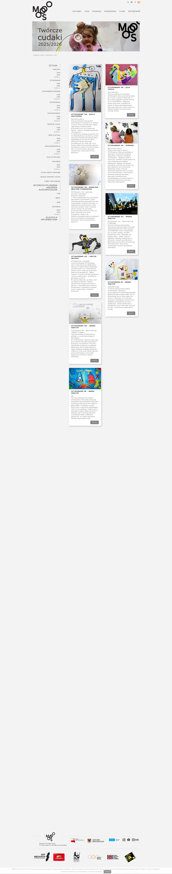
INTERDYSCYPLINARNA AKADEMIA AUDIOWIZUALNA (45, 187)
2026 (58, 73)
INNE (58, 202)
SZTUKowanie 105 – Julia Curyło (119, 88)
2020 (58, 210)
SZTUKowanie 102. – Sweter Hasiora (83, 257)
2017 (55, 55)
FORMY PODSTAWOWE (52, 181)
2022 (58, 165)
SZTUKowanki (55, 102)
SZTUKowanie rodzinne (51, 91)
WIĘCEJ (94, 157)
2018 (58, 167)
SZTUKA (42, 55)
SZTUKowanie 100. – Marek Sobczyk (83, 327)
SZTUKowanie (49, 55)
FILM (58, 193)
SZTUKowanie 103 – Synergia (121, 145)
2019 (58, 212)
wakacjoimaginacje (52, 146)
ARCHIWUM (56, 161)
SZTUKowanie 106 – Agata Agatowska (83, 115)
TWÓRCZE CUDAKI (53, 124)
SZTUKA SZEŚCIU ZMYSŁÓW (50, 172)
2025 (58, 75)
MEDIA (58, 198)
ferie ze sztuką (54, 135)
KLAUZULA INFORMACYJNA (49, 218)
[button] (128, 2)
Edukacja (36, 55)
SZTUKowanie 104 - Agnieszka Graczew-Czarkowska (84, 188)
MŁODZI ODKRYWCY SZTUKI (50, 177)
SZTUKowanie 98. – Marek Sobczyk (82, 392)
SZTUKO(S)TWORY (53, 113)
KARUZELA (56, 69)
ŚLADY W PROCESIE (53, 157)
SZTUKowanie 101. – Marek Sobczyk (120, 217)
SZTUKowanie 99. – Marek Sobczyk (119, 283)
